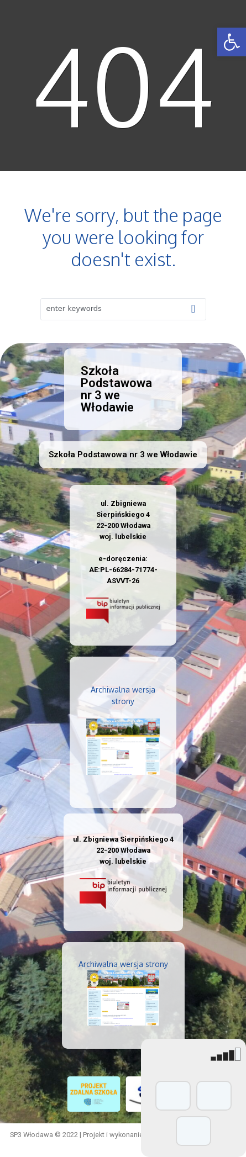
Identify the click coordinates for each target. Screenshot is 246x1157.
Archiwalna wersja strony (123, 964)
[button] (231, 42)
